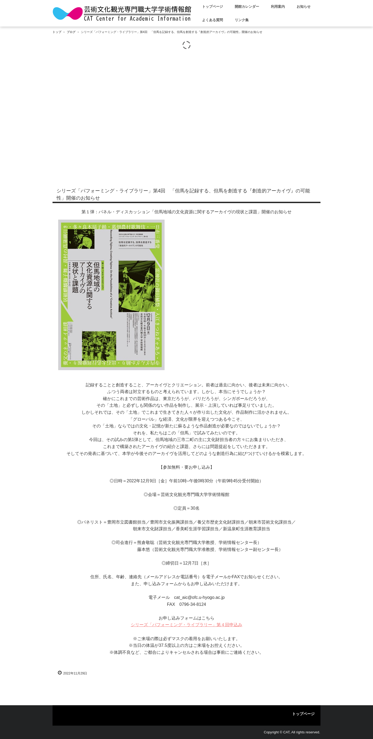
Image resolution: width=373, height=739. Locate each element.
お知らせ (304, 7)
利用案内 (278, 7)
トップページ (212, 7)
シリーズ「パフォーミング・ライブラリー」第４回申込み (186, 624)
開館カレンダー (247, 7)
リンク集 (242, 20)
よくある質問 (212, 20)
